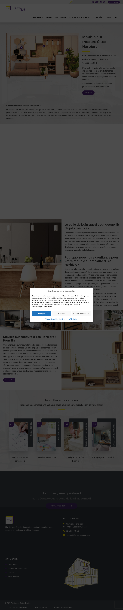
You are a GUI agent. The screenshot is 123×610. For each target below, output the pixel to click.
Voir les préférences (81, 313)
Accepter (41, 313)
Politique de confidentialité (68, 319)
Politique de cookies (51, 319)
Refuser (61, 313)
